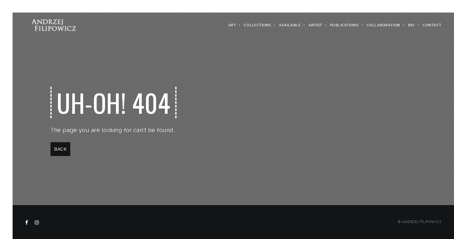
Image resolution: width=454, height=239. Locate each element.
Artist (315, 25)
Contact (432, 25)
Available (290, 25)
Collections (257, 25)
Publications (344, 25)
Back (60, 149)
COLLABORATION (383, 25)
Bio (411, 25)
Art (232, 25)
